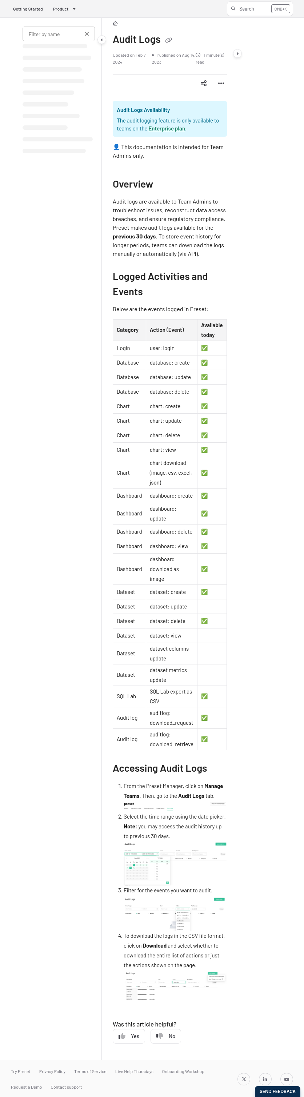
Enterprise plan (166, 128)
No (165, 1036)
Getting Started (28, 8)
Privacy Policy (52, 1071)
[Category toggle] (101, 39)
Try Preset (21, 1071)
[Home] (115, 23)
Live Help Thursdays (134, 1071)
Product (61, 8)
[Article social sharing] (203, 83)
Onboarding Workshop (183, 1071)
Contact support (66, 1086)
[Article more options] (221, 83)
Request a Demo (26, 1086)
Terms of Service (90, 1071)
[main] (170, 539)
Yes (129, 1036)
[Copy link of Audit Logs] (168, 40)
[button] (260, 8)
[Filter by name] (59, 34)
